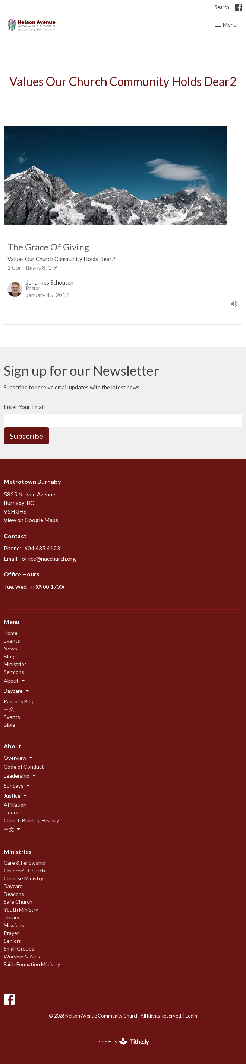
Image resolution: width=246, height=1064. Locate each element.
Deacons (14, 894)
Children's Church (24, 870)
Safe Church (18, 902)
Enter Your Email (24, 407)
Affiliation (15, 804)
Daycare (13, 886)
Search (222, 7)
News (10, 648)
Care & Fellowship (24, 862)
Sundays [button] (17, 786)
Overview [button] (19, 758)
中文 (9, 709)
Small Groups (19, 948)
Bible (9, 724)
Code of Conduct (24, 767)
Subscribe (26, 435)
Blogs (10, 656)
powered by (123, 1041)
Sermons (14, 672)
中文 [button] (13, 829)
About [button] (15, 681)
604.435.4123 (42, 548)
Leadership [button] (20, 775)
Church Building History (31, 820)
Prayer (11, 933)
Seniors (12, 941)
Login (191, 1016)
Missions (14, 925)
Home (11, 633)
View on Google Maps (31, 520)
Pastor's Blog (19, 701)
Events (12, 640)
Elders (11, 812)
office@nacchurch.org (49, 558)
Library (11, 917)
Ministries (15, 664)
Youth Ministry (21, 909)
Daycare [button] (17, 691)
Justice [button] (16, 796)
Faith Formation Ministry (32, 964)
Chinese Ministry (23, 878)
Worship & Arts (22, 956)
